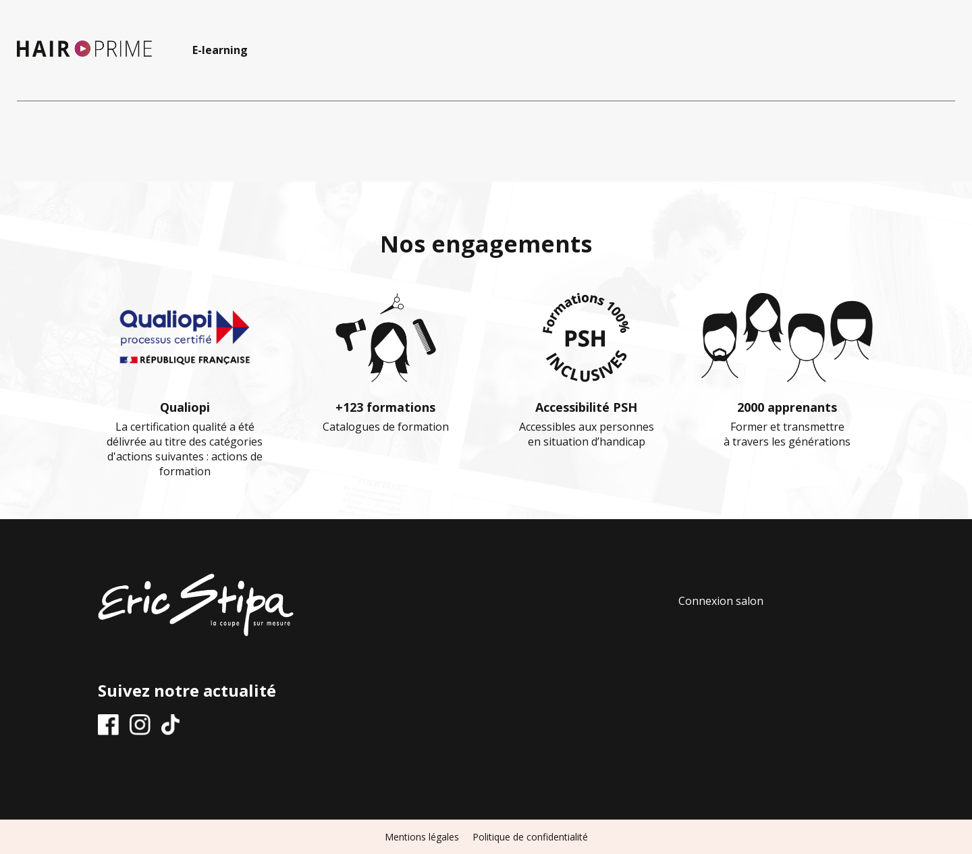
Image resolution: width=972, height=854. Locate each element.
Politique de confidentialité (530, 836)
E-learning (220, 50)
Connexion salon (720, 600)
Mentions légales (422, 836)
